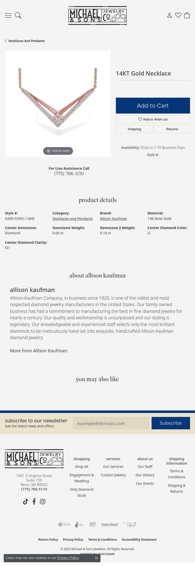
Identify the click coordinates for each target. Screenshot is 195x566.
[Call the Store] (34, 488)
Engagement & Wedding (81, 478)
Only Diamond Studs (82, 492)
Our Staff (145, 466)
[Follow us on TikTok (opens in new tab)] (26, 502)
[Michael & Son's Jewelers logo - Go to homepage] (97, 15)
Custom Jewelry (113, 475)
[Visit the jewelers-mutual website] (109, 524)
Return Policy (48, 539)
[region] (58, 104)
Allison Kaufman (113, 218)
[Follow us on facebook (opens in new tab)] (34, 502)
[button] (18, 16)
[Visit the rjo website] (92, 524)
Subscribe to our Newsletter (36, 420)
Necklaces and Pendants (26, 41)
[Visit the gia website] (64, 524)
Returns (172, 129)
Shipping (134, 129)
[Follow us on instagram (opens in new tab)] (43, 502)
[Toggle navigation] (8, 15)
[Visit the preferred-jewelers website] (130, 524)
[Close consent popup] (96, 558)
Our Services (113, 466)
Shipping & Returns (177, 488)
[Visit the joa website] (79, 524)
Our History (144, 475)
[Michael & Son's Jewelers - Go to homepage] (34, 458)
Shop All (81, 466)
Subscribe (171, 423)
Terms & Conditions (177, 474)
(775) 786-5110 (69, 173)
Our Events (145, 483)
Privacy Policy (73, 539)
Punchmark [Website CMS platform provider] (106, 554)
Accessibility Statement (139, 539)
